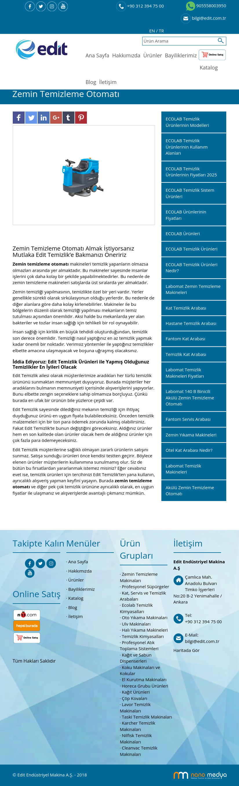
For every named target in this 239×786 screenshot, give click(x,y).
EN (152, 31)
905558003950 (206, 5)
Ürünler (152, 55)
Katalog (209, 67)
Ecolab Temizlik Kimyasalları (136, 608)
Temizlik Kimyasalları (143, 636)
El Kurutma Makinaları (144, 679)
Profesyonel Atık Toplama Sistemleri (139, 645)
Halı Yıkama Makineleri (145, 630)
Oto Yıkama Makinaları (145, 617)
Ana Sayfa (97, 55)
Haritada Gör (187, 650)
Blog (90, 81)
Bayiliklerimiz (181, 55)
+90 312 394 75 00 (140, 6)
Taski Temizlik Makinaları (147, 717)
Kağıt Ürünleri (136, 692)
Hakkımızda (126, 55)
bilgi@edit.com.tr (203, 18)
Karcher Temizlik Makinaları (137, 726)
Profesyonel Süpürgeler (145, 586)
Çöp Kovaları (134, 698)
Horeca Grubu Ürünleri (145, 686)
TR (161, 31)
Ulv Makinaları (136, 624)
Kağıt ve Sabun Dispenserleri (136, 658)
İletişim (107, 81)
